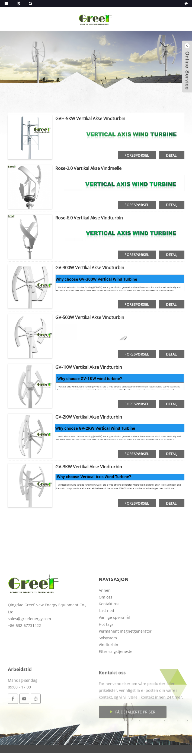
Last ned (106, 634)
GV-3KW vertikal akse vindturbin (88, 467)
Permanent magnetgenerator (125, 655)
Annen (105, 614)
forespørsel (136, 155)
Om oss (105, 621)
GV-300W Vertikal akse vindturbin (89, 268)
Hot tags (106, 648)
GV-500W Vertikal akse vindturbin (89, 317)
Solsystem (108, 662)
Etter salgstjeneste (115, 675)
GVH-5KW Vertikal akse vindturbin (90, 118)
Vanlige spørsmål (114, 641)
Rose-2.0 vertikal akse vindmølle (88, 168)
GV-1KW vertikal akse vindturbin (88, 367)
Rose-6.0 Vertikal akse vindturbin (89, 218)
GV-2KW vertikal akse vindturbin (88, 417)
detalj (171, 155)
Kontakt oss (109, 628)
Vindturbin (108, 669)
